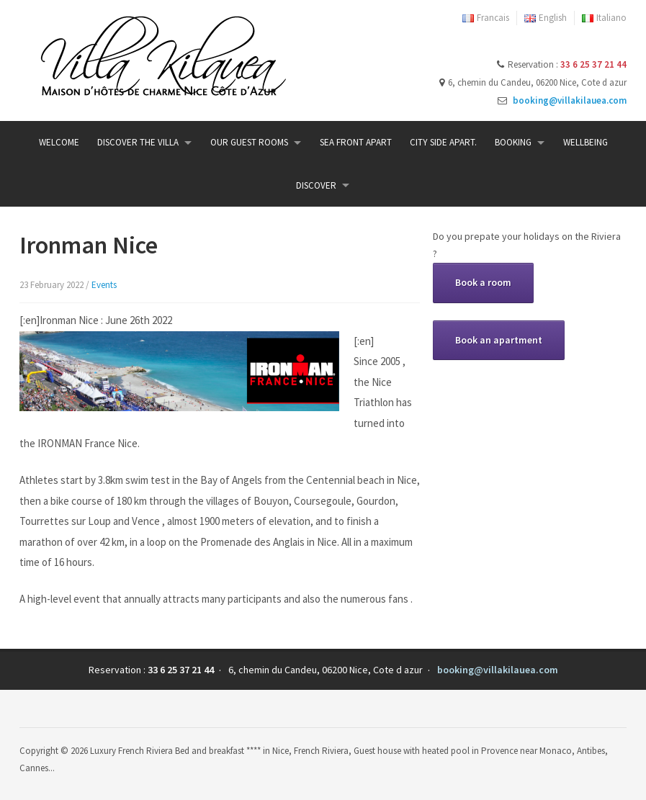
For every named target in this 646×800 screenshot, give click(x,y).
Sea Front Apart (356, 142)
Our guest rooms (249, 142)
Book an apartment (498, 339)
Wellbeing (585, 142)
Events (104, 285)
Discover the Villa (138, 142)
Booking (513, 142)
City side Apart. (443, 142)
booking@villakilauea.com (570, 100)
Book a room (483, 282)
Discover (316, 185)
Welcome (59, 142)
